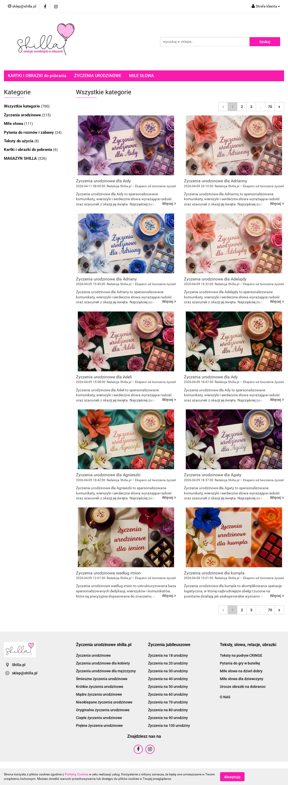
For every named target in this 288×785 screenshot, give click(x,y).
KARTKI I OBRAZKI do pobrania (37, 75)
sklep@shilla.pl (24, 673)
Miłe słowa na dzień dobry (241, 671)
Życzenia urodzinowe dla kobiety (103, 663)
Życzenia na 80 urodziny (168, 710)
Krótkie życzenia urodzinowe (99, 687)
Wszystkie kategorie (22, 106)
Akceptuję (232, 777)
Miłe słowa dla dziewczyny (241, 679)
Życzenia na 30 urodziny (168, 671)
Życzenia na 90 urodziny (168, 718)
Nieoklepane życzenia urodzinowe (104, 702)
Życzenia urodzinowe (23, 115)
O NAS (225, 697)
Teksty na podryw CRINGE (241, 655)
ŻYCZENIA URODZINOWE (97, 75)
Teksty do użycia (19, 141)
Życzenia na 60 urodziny (168, 694)
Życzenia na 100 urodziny (169, 725)
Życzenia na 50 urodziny (168, 687)
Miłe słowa (14, 123)
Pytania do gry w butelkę (240, 663)
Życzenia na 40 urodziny (168, 679)
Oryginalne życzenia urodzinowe (103, 710)
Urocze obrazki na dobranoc (243, 687)
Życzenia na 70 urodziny (168, 702)
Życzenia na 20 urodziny (168, 663)
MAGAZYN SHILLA (21, 158)
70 (270, 107)
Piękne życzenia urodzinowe (99, 725)
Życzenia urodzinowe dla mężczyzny (106, 671)
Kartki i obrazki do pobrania (28, 149)
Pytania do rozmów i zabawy (29, 132)
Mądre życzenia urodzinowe (99, 694)
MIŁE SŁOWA (141, 75)
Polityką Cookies (76, 774)
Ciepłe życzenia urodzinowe (99, 718)
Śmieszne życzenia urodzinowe (101, 679)
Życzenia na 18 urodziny (168, 655)
